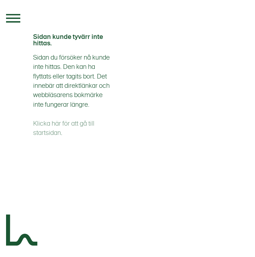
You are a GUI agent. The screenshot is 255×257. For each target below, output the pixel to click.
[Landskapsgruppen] (22, 231)
